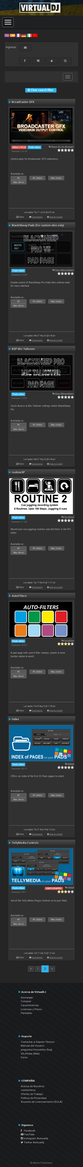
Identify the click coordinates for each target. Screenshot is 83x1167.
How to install (56, 217)
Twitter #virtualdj (32, 1142)
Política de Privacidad (33, 1098)
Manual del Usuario (32, 1045)
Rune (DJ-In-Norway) (63, 146)
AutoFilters (19, 595)
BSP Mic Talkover (23, 349)
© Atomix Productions (41, 1162)
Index (15, 719)
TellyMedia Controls (25, 842)
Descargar (27, 997)
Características (30, 1005)
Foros (24, 1057)
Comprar (26, 1001)
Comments (37, 217)
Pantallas (26, 1013)
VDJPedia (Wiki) (30, 1053)
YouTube (27, 1134)
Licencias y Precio (31, 1009)
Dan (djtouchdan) (64, 270)
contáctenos (28, 1090)
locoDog (69, 517)
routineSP (18, 472)
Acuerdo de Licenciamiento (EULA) (41, 1101)
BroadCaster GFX (23, 102)
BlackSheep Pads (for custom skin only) (38, 225)
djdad (71, 764)
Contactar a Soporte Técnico (37, 1041)
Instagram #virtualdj (34, 1138)
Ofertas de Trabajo (32, 1094)
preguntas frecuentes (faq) (36, 1049)
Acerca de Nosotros (32, 1086)
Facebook (28, 1130)
